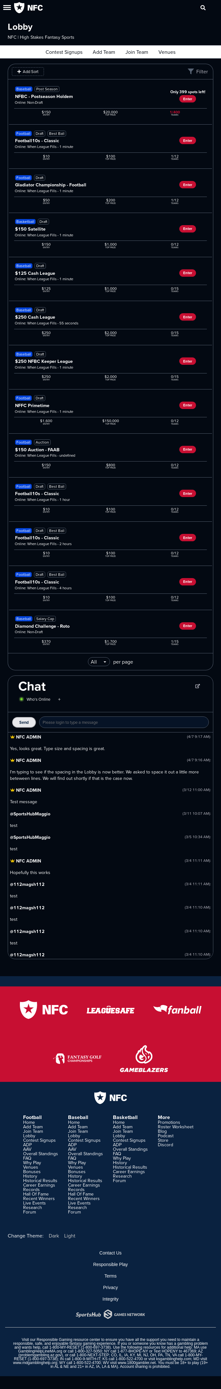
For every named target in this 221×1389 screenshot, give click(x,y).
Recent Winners (39, 1198)
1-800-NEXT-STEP (92, 1355)
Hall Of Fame (36, 1194)
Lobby (29, 1135)
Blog (162, 1131)
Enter (187, 99)
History (30, 1176)
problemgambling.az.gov (41, 1355)
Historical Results (40, 1180)
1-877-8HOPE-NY (132, 1351)
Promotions (169, 1122)
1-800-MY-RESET (64, 1347)
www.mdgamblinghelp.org (35, 1362)
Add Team (104, 51)
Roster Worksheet (175, 1126)
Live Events (34, 1203)
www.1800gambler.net (137, 1362)
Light (69, 1235)
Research (32, 1207)
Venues (166, 51)
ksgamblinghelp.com (173, 1359)
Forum (29, 1212)
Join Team (136, 51)
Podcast (166, 1135)
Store (163, 1140)
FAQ (27, 1158)
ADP (27, 1144)
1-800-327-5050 (88, 1351)
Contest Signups (64, 51)
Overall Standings (40, 1153)
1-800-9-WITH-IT (86, 1359)
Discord (165, 1144)
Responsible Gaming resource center (68, 1339)
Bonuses (32, 1171)
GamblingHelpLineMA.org (40, 1351)
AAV (27, 1149)
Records (31, 1189)
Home (29, 1122)
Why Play (32, 1162)
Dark (54, 1235)
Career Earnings (39, 1185)
